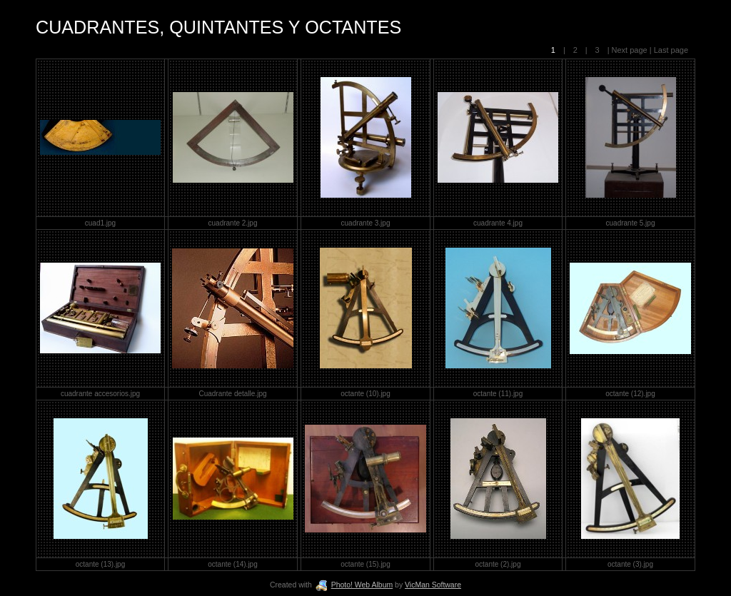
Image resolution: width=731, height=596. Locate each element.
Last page (670, 50)
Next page (630, 50)
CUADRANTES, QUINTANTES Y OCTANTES (218, 27)
